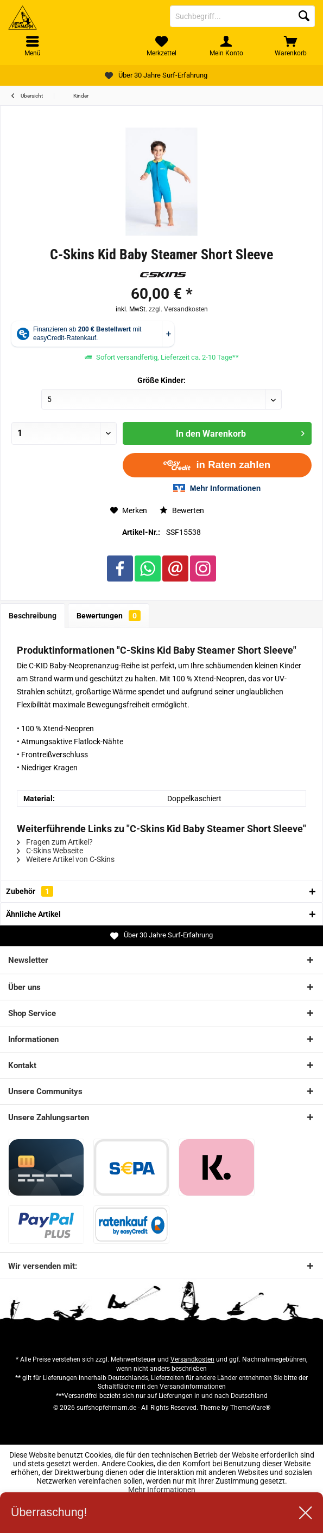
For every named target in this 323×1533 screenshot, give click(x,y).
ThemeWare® (250, 1407)
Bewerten (182, 510)
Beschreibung (32, 615)
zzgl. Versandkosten (178, 309)
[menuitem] (290, 46)
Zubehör (29, 891)
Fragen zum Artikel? (55, 842)
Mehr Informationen (161, 1489)
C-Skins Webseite (50, 850)
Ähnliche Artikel (33, 914)
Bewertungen (109, 615)
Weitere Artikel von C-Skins (66, 859)
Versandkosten (192, 1359)
